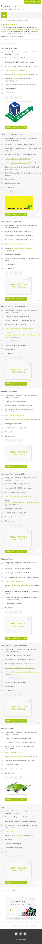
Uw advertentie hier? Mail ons (21, 918)
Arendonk (17, 569)
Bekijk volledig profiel (16, 127)
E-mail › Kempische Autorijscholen (16, 244)
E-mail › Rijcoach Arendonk (14, 581)
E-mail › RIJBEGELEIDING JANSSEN (17, 159)
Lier (15, 401)
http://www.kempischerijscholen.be (22, 248)
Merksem (17, 58)
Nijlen (15, 484)
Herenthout (17, 231)
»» (14, 43)
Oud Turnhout (18, 144)
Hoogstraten (18, 817)
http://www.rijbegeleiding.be (20, 163)
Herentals (17, 655)
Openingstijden (11, 89)
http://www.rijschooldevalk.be (20, 419)
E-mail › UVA (9, 831)
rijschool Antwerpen (18, 29)
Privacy (25, 939)
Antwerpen (8, 58)
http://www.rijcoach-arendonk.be (21, 585)
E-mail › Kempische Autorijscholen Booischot (19, 328)
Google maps (26, 58)
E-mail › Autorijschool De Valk (14, 415)
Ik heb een (32, 2)
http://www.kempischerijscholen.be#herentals (25, 672)
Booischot (17, 316)
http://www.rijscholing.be (19, 756)
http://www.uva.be (17, 835)
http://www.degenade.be (19, 74)
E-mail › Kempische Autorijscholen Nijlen (18, 496)
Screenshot (32, 74)
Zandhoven (17, 738)
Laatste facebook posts (13, 183)
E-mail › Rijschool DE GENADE (15, 70)
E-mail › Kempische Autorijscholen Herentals (19, 668)
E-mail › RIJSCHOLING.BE (14, 752)
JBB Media (19, 939)
